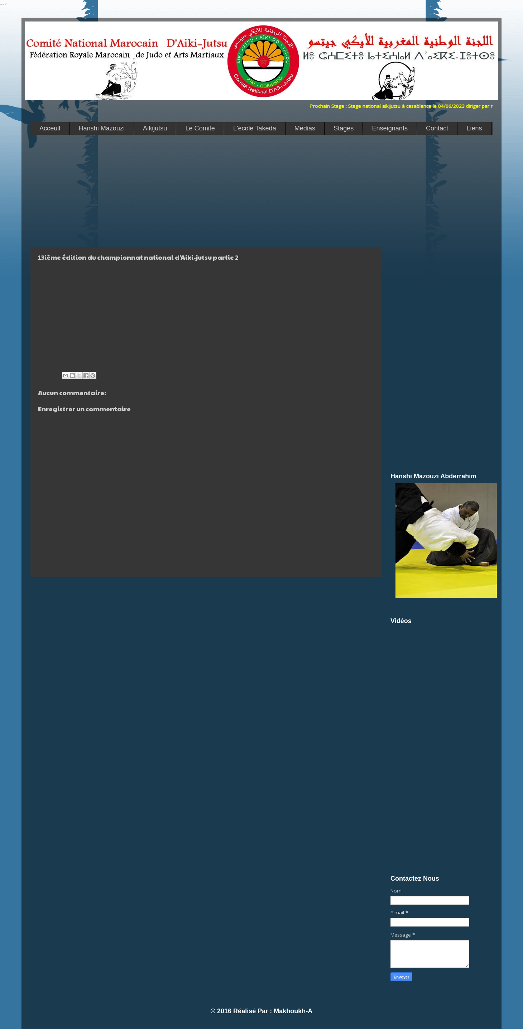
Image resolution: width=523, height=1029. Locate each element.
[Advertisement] (204, 190)
